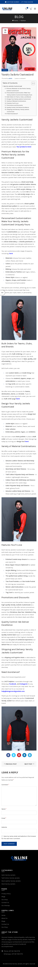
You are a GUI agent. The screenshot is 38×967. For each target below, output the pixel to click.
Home (16, 20)
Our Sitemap (6, 905)
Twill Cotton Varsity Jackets (11, 878)
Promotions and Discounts (15, 105)
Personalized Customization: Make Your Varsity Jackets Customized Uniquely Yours (19, 94)
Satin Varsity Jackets (8, 875)
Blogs (3, 896)
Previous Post (11, 764)
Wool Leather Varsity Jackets (11, 881)
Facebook (12, 684)
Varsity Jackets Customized (13, 86)
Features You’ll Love (12, 103)
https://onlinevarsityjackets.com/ (13, 677)
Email (4, 818)
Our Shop (5, 899)
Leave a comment (20, 78)
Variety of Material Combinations (16, 101)
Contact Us (5, 902)
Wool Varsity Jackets (8, 884)
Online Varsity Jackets (15, 964)
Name (4, 809)
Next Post (28, 764)
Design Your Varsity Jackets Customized (19, 99)
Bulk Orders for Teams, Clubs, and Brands (19, 97)
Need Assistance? (12, 113)
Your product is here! (24, 147)
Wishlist (27, 8)
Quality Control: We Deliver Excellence (18, 107)
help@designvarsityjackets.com (13, 691)
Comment (5, 785)
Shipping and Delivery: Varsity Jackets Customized (18, 110)
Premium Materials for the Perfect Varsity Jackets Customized (18, 89)
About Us (4, 918)
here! (11, 253)
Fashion (23, 20)
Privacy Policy (6, 894)
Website (4, 827)
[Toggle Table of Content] (32, 83)
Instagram (24, 684)
